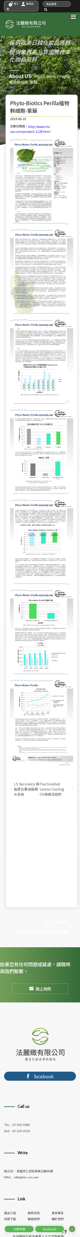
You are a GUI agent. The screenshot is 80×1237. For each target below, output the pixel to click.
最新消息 (34, 1213)
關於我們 (58, 1219)
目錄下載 (10, 1219)
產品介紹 (10, 1213)
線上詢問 (40, 988)
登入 (14, 3)
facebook (49, 1229)
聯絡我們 (34, 1219)
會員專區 (58, 1213)
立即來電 (19, 1229)
